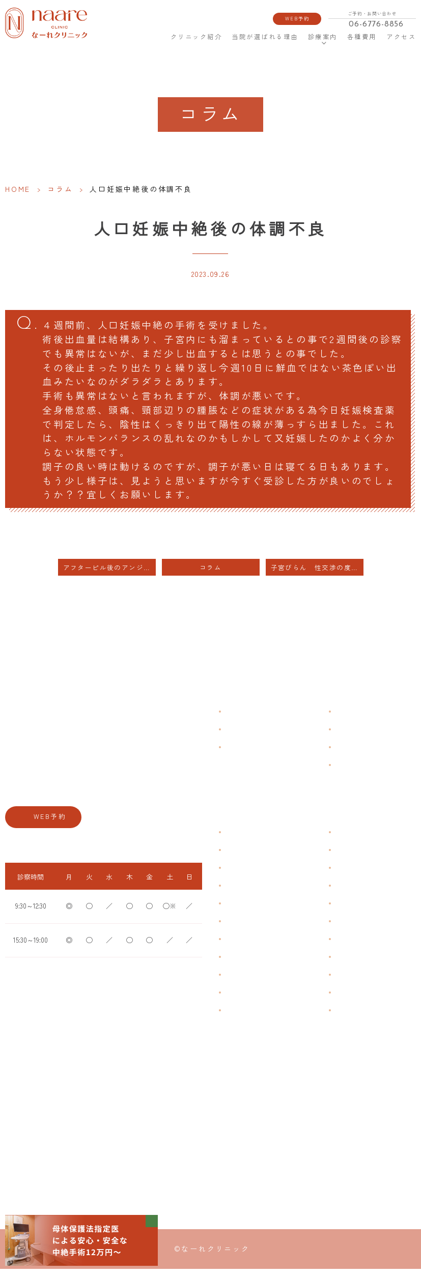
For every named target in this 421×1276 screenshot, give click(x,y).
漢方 (340, 857)
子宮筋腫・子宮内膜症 (255, 875)
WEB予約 (298, 18)
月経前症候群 (243, 910)
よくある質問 (352, 719)
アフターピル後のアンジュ (107, 575)
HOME (154, 37)
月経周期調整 (243, 893)
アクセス (401, 37)
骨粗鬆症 (237, 982)
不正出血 (237, 839)
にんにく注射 (352, 1000)
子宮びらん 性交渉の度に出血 (317, 575)
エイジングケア (355, 893)
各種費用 (361, 37)
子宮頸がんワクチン (361, 875)
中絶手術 (346, 964)
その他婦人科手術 (358, 982)
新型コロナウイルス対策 (368, 754)
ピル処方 (346, 910)
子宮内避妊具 (352, 946)
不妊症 (343, 839)
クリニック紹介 (196, 37)
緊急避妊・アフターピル (368, 928)
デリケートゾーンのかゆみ (261, 946)
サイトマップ (352, 772)
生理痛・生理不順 (249, 857)
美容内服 (346, 1017)
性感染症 (237, 1000)
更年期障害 (240, 964)
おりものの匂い (246, 928)
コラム (60, 189)
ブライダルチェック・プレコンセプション (274, 1023)
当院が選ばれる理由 (264, 37)
